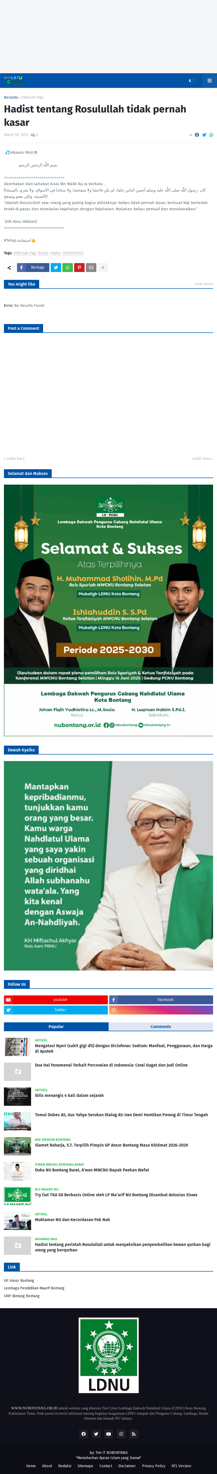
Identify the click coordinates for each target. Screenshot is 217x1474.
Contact (105, 1466)
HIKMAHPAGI (73, 253)
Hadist (55, 253)
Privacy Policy (153, 1466)
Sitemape (85, 1466)
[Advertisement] (108, 36)
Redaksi (64, 1466)
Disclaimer (127, 1466)
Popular (56, 1026)
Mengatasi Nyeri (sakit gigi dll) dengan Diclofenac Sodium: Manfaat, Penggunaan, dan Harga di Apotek (124, 1048)
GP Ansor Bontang (19, 1280)
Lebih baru (16, 458)
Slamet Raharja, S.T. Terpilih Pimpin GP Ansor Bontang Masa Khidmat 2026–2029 (111, 1145)
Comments (161, 1026)
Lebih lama (201, 458)
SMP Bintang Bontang (22, 1296)
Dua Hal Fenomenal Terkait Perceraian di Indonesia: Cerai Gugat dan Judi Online (111, 1065)
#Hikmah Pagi (32, 97)
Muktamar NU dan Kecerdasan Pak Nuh (72, 1219)
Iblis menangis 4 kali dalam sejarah (69, 1095)
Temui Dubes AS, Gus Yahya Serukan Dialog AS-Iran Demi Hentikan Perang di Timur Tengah (121, 1114)
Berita (43, 253)
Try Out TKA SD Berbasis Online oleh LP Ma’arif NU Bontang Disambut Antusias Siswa (116, 1194)
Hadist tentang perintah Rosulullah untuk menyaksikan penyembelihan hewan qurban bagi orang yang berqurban (122, 1247)
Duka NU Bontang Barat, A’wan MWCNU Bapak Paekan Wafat (92, 1169)
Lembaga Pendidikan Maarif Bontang (34, 1288)
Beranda (11, 97)
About (47, 1466)
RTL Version (181, 1466)
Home (31, 1466)
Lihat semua (204, 284)
